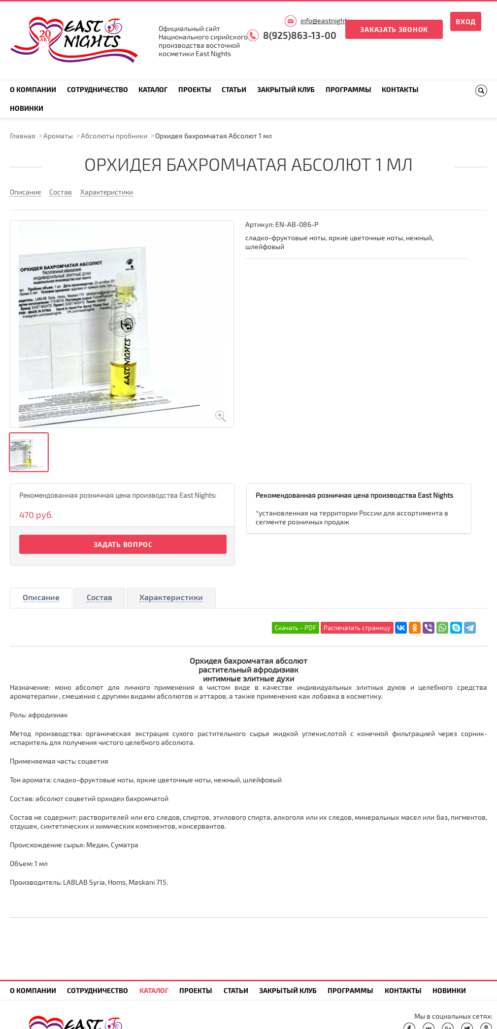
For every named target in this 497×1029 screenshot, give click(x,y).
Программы (348, 89)
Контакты (400, 89)
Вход (466, 21)
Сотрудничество (97, 89)
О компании (33, 89)
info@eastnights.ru (329, 20)
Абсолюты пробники (114, 135)
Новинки (26, 108)
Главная (22, 135)
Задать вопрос (123, 544)
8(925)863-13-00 (299, 35)
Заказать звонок (394, 29)
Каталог (152, 89)
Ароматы (58, 135)
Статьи (234, 89)
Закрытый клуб (286, 89)
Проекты (194, 89)
